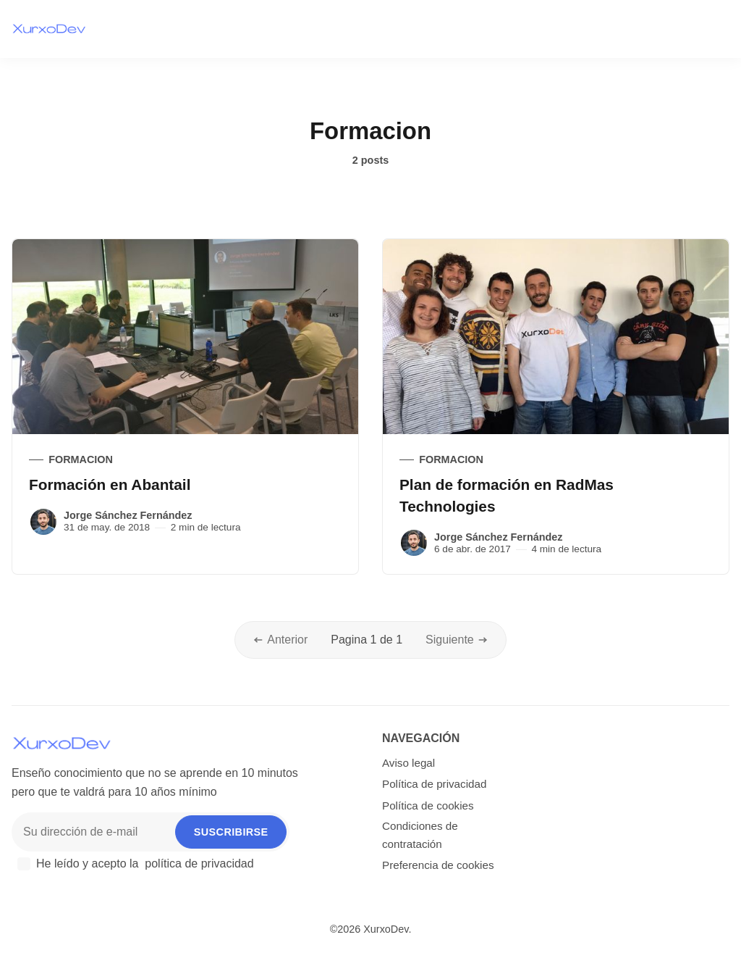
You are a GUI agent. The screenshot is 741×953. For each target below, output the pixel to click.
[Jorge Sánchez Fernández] (43, 521)
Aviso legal (408, 763)
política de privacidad (199, 863)
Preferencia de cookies (438, 865)
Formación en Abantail (109, 484)
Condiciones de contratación (420, 834)
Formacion (80, 459)
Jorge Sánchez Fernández (128, 515)
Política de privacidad (434, 784)
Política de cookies (428, 805)
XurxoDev (385, 929)
